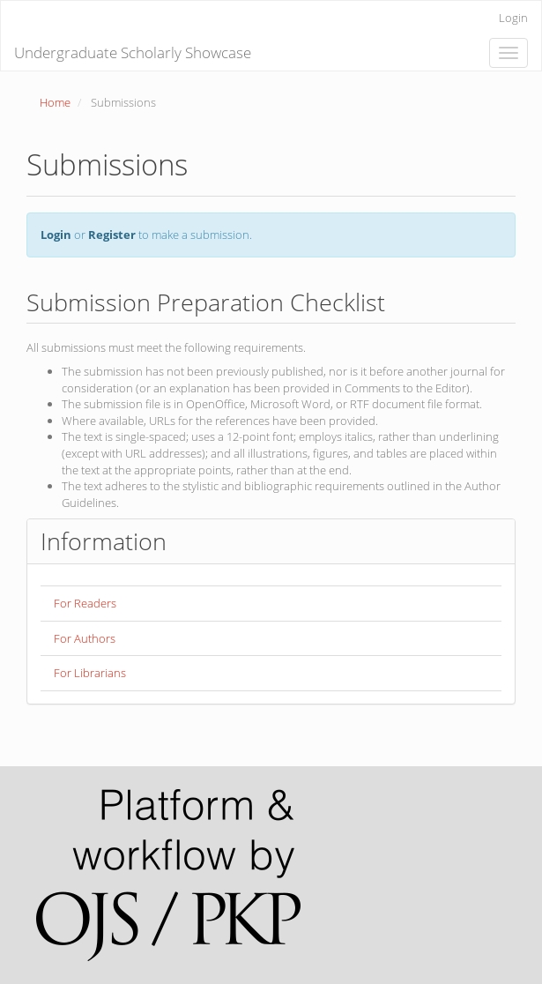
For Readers (85, 603)
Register (112, 234)
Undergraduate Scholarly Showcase (132, 52)
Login (513, 18)
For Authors (84, 638)
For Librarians (90, 673)
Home (55, 102)
